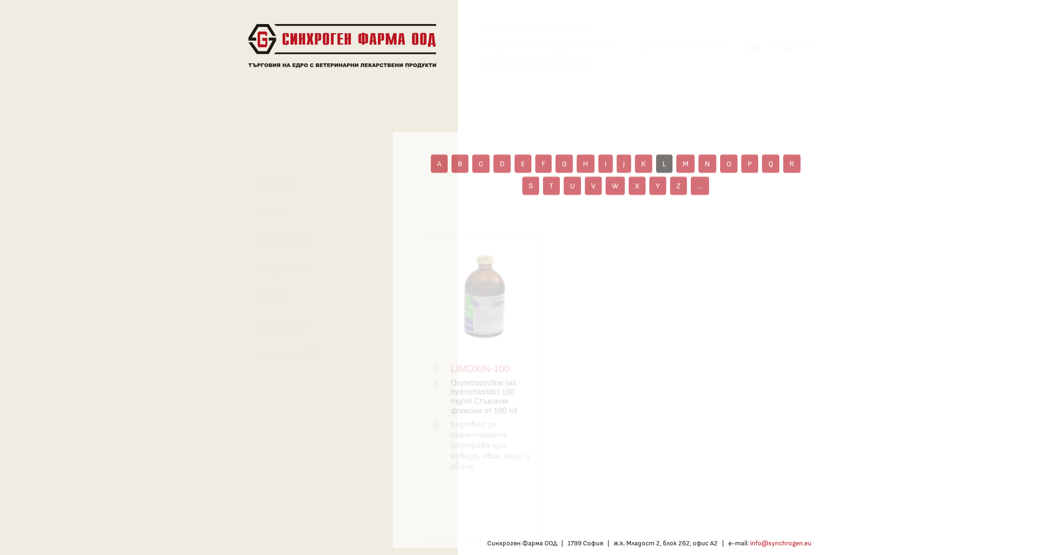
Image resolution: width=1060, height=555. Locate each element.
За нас (268, 211)
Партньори (279, 240)
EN (807, 45)
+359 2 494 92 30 (691, 45)
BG (772, 45)
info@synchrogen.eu (781, 543)
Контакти (276, 326)
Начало (270, 182)
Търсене (282, 355)
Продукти (276, 269)
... (700, 197)
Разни (267, 297)
